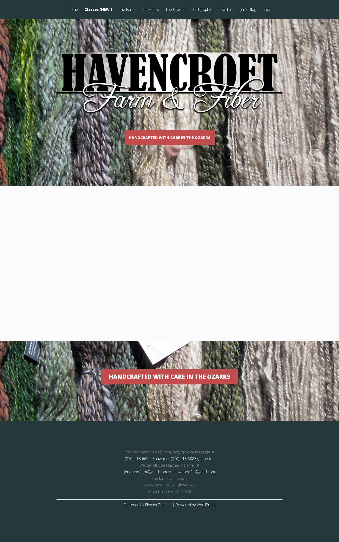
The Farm (127, 10)
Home (73, 10)
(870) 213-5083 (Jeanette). (192, 471)
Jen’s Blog (248, 10)
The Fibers (150, 10)
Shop (267, 10)
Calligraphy (202, 10)
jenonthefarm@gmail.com (145, 484)
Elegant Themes (158, 517)
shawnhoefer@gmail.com (194, 484)
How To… (226, 10)
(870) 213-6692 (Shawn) (145, 471)
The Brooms (175, 10)
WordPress (206, 517)
